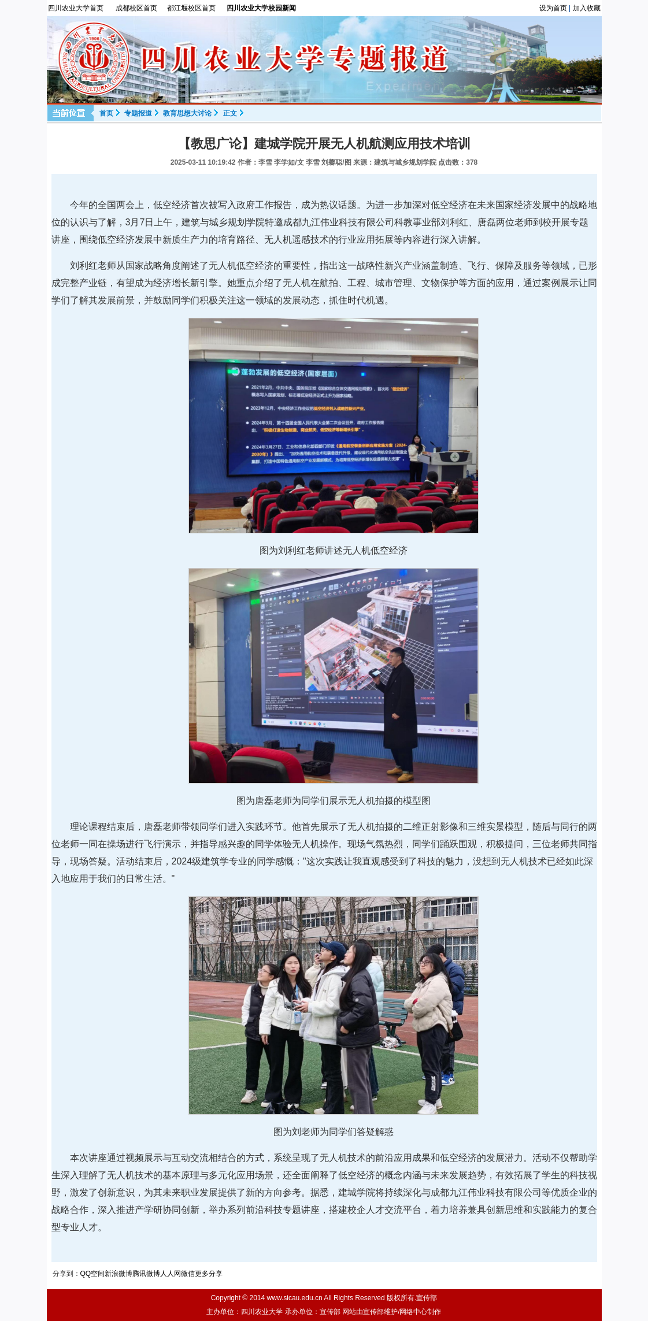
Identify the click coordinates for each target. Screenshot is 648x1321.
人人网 (170, 1274)
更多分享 (209, 1274)
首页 (106, 113)
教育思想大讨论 (187, 113)
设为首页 (553, 8)
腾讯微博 (146, 1274)
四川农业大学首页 (75, 8)
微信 (188, 1274)
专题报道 (138, 113)
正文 (230, 113)
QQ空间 (92, 1274)
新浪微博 (118, 1274)
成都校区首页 (136, 8)
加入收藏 (587, 8)
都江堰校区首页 (191, 8)
